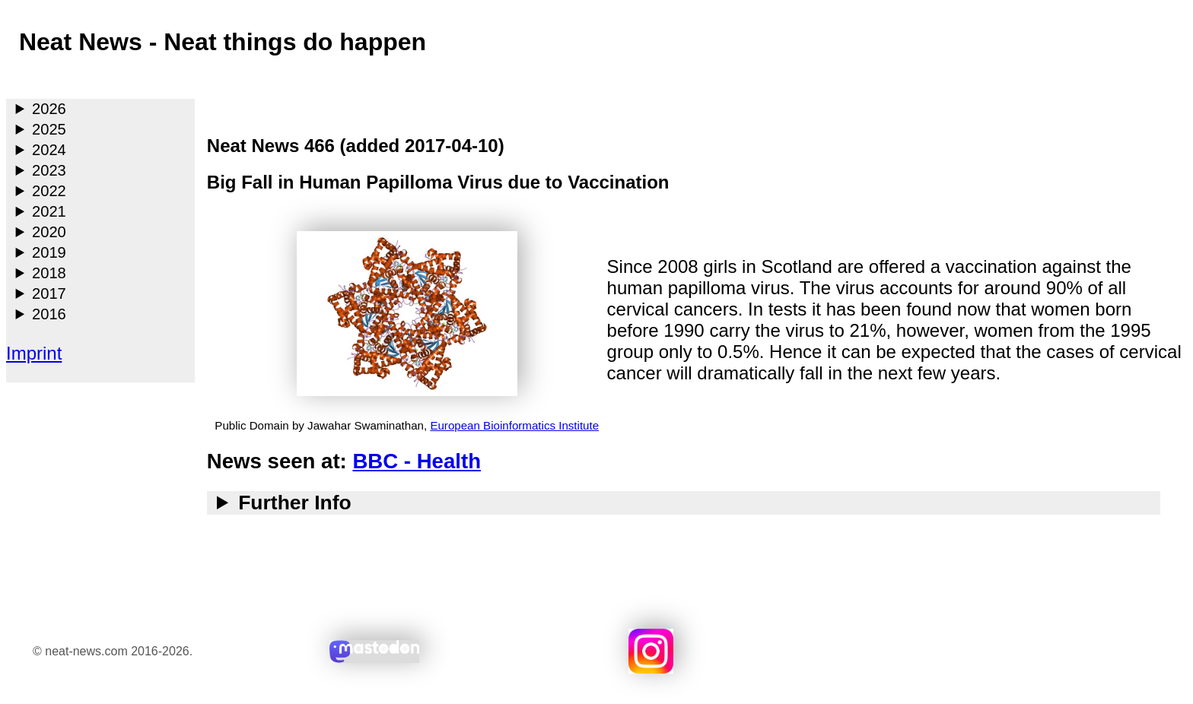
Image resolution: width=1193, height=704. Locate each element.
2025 (49, 129)
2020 (49, 232)
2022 (49, 190)
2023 (49, 170)
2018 (49, 273)
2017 (49, 293)
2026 (49, 108)
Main (19, 79)
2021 (49, 211)
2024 (49, 149)
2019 (49, 252)
